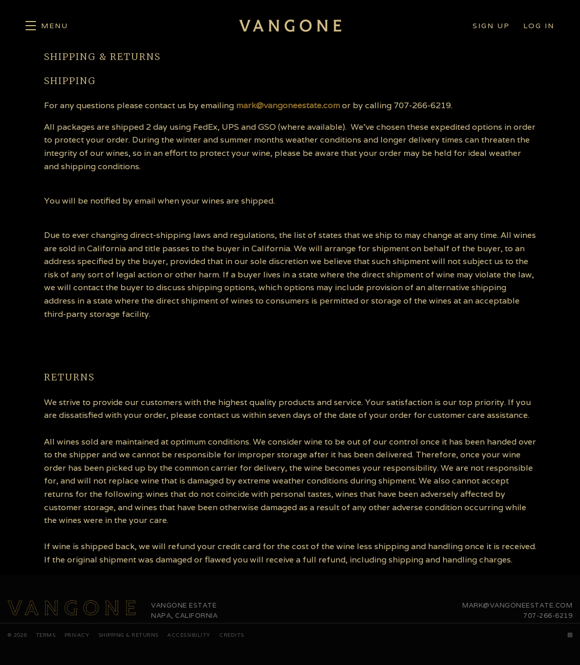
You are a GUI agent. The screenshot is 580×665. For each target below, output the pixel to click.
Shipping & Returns (128, 635)
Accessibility (188, 635)
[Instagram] (570, 635)
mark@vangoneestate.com (288, 105)
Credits (231, 635)
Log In (538, 25)
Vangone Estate (290, 25)
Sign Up (491, 25)
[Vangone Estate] (72, 608)
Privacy (77, 635)
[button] (47, 25)
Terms (46, 635)
